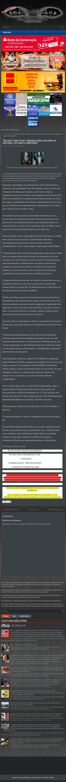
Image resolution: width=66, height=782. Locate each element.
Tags (14, 616)
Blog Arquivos (24, 616)
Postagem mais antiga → (56, 509)
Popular (5, 616)
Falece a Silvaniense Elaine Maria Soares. (24, 645)
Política (10, 134)
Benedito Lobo (39, 778)
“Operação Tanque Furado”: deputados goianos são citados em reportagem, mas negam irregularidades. (29, 141)
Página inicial (7, 32)
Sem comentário (19, 146)
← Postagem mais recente (10, 509)
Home (5, 134)
